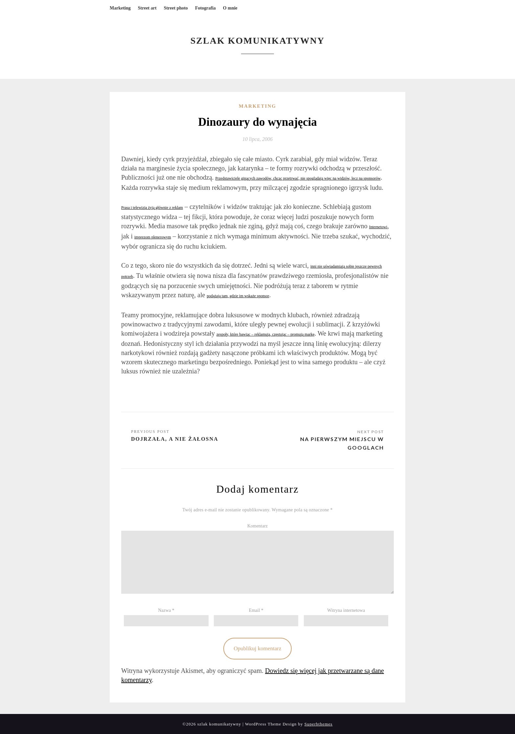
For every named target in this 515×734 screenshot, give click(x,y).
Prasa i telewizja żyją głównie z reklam (152, 207)
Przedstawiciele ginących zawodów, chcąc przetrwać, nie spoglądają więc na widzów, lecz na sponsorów (298, 178)
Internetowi (378, 227)
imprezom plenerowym (152, 237)
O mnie (230, 8)
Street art (147, 8)
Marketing (120, 8)
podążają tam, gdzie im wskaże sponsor (238, 296)
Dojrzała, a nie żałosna (174, 439)
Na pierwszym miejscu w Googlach (342, 443)
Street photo (176, 8)
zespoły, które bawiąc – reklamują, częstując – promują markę (265, 334)
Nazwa (166, 610)
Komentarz (257, 525)
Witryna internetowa (346, 610)
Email (256, 610)
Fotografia (205, 8)
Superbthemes (318, 724)
